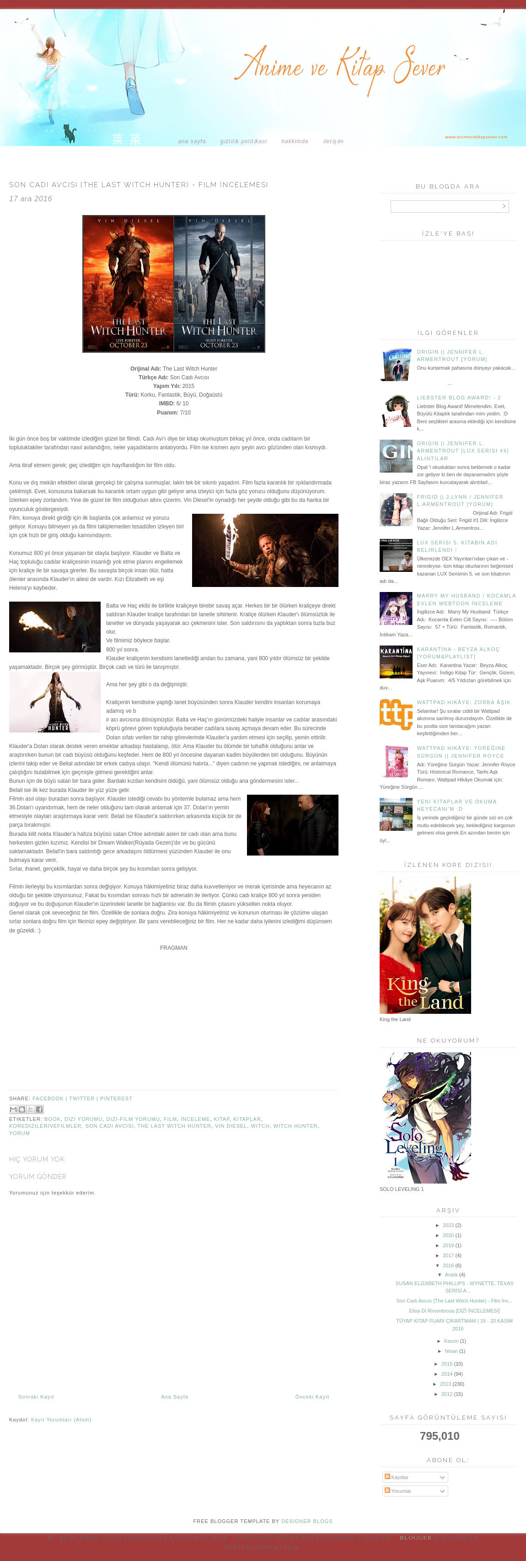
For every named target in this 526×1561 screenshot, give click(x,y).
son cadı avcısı (110, 1126)
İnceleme (195, 1119)
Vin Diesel (231, 1126)
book (52, 1119)
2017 (448, 1255)
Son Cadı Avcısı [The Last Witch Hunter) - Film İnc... (454, 1300)
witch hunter (296, 1126)
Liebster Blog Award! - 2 (459, 397)
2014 (446, 1374)
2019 (448, 1245)
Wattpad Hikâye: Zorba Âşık (464, 702)
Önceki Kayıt (312, 1397)
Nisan (451, 1351)
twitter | (84, 1098)
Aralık (451, 1274)
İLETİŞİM (333, 141)
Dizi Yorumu (83, 1119)
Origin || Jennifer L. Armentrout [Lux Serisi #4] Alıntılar (463, 451)
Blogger (416, 1537)
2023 (448, 1225)
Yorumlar (398, 1491)
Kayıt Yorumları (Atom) (61, 1419)
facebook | (50, 1098)
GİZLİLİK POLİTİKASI (243, 141)
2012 (446, 1394)
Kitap (222, 1119)
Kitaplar (247, 1119)
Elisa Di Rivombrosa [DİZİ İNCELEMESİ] (454, 1310)
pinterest (116, 1098)
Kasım (451, 1341)
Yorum (19, 1133)
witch (260, 1126)
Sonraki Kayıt (36, 1397)
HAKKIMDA (294, 141)
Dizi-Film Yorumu (133, 1119)
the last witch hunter (174, 1126)
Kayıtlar (396, 1477)
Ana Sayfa (192, 141)
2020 (448, 1235)
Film (170, 1119)
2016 (448, 1265)
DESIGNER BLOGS (307, 1521)
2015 (446, 1364)
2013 (445, 1384)
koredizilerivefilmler (45, 1126)
